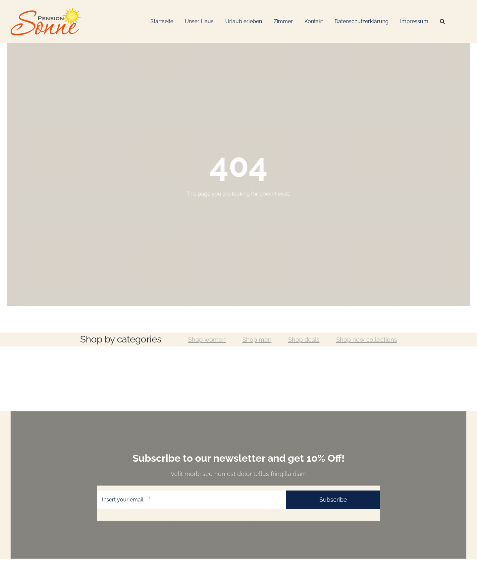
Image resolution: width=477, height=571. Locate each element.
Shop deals (304, 339)
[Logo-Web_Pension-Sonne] (46, 10)
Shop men (257, 339)
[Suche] (442, 21)
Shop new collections (366, 339)
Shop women (207, 339)
